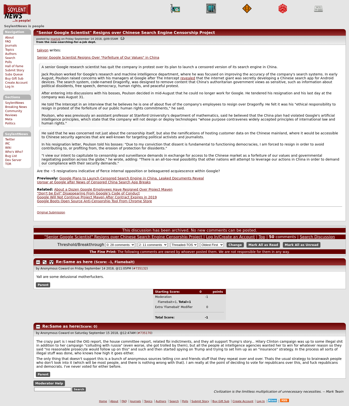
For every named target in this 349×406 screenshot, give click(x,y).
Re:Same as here (74, 262)
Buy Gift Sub (14, 78)
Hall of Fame (14, 66)
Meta (8, 119)
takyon (42, 50)
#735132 (140, 268)
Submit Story (14, 70)
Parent (43, 284)
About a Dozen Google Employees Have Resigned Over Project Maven (113, 189)
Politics (10, 123)
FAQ (8, 41)
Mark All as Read (263, 245)
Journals (11, 45)
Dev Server (13, 160)
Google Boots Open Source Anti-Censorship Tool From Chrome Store (94, 201)
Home (103, 401)
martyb (55, 39)
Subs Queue (14, 74)
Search (10, 58)
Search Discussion (317, 237)
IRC (7, 143)
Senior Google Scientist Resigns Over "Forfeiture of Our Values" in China (98, 57)
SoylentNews (17, 13)
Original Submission (51, 212)
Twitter (10, 139)
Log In (9, 86)
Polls (8, 62)
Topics (9, 49)
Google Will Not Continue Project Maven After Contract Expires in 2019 (97, 197)
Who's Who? (14, 152)
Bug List (11, 156)
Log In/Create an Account (230, 237)
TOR (8, 164)
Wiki (8, 147)
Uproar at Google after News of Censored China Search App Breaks (94, 182)
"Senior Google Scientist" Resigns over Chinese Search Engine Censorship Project (125, 32)
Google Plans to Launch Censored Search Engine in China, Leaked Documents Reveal (131, 178)
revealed (187, 78)
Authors (10, 54)
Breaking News (16, 107)
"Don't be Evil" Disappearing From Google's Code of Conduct (88, 193)
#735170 (144, 333)
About (9, 37)
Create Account (16, 82)
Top (262, 237)
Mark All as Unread (301, 245)
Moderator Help (49, 383)
